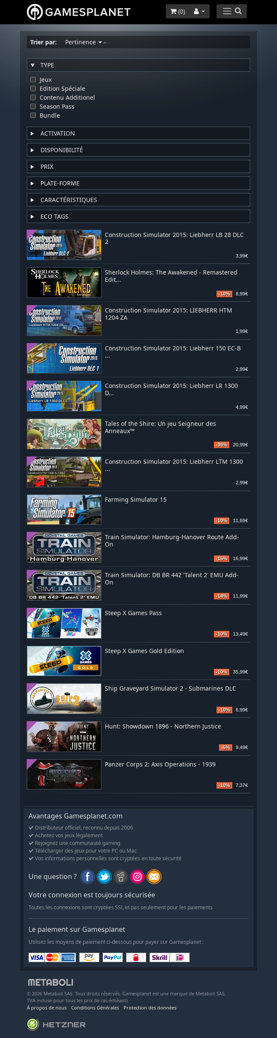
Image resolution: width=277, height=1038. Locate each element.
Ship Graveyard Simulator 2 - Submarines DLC (170, 688)
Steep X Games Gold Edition (144, 651)
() (177, 11)
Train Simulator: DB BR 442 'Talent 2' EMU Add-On (172, 579)
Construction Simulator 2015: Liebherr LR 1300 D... (171, 389)
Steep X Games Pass (133, 613)
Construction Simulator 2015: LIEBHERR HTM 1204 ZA (168, 314)
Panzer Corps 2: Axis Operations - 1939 (160, 764)
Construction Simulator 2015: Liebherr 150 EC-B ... (173, 352)
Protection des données (150, 1007)
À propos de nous (46, 1007)
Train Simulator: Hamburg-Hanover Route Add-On (172, 541)
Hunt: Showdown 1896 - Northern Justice (163, 726)
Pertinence (86, 42)
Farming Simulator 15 (136, 499)
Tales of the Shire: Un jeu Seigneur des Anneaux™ (160, 427)
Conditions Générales (95, 1007)
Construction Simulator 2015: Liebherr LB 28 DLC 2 (174, 238)
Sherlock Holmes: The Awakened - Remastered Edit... (171, 276)
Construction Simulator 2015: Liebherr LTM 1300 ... (174, 465)
